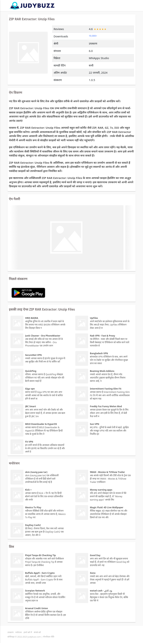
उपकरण (11, 632)
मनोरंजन (18, 632)
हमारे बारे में (28, 632)
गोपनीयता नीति (48, 636)
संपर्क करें (37, 632)
